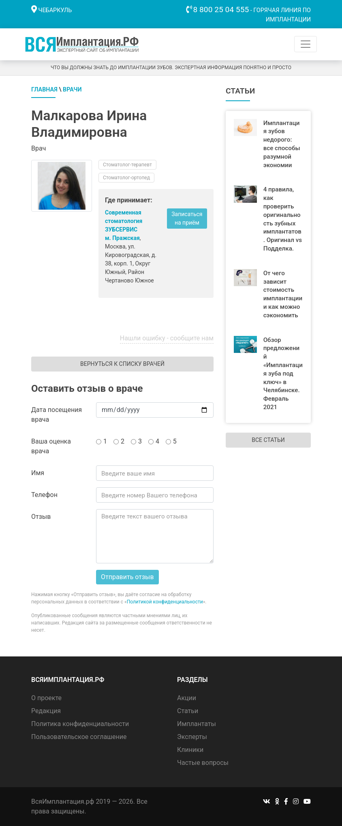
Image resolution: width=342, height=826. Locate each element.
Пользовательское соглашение (79, 737)
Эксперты (192, 737)
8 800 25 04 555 (221, 9)
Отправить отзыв (127, 577)
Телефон (44, 495)
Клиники (190, 750)
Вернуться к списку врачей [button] (122, 364)
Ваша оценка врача (51, 446)
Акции (186, 698)
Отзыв (41, 516)
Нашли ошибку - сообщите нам (167, 338)
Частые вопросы (203, 763)
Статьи (187, 711)
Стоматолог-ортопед (126, 177)
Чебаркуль (55, 10)
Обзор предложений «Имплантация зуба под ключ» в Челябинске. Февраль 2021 (283, 373)
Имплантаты (196, 724)
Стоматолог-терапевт (127, 165)
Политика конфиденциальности (80, 724)
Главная (44, 89)
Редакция (46, 711)
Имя (37, 473)
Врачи (72, 89)
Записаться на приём (186, 218)
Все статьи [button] (268, 440)
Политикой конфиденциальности (165, 602)
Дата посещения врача (56, 414)
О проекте (46, 698)
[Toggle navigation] (305, 44)
